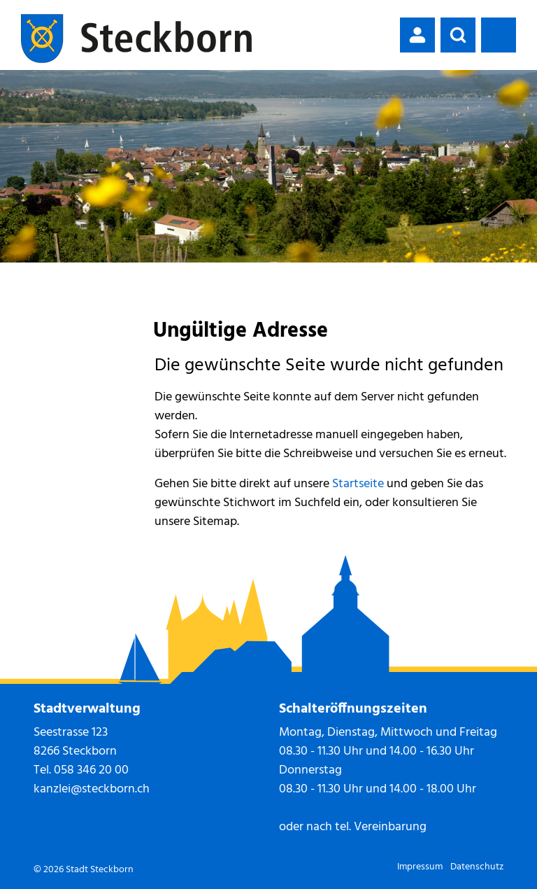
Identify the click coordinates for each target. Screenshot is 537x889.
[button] (458, 35)
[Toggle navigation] (498, 35)
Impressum (420, 867)
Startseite (358, 484)
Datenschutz (476, 867)
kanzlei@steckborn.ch (92, 789)
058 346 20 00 (91, 770)
